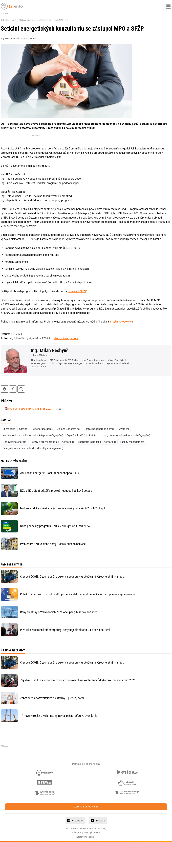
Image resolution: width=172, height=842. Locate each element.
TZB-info (4, 20)
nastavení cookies (86, 836)
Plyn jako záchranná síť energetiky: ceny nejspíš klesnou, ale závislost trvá (65, 630)
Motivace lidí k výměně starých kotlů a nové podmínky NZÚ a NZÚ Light (62, 508)
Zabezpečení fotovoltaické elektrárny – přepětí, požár (52, 698)
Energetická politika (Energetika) (97, 441)
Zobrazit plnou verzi (86, 806)
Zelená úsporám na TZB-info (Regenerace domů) (86, 429)
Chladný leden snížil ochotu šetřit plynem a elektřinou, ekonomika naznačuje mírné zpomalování (77, 594)
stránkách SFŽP (77, 291)
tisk (4, 389)
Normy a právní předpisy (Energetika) (52, 441)
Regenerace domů (42, 429)
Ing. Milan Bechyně (50, 350)
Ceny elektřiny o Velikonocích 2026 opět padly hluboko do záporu (59, 612)
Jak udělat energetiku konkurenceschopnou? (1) (49, 473)
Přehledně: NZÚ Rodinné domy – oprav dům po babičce (53, 544)
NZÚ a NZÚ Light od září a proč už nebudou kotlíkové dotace (56, 490)
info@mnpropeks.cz (121, 321)
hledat (21, 389)
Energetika (14, 20)
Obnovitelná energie (14, 441)
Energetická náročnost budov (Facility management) (33, 448)
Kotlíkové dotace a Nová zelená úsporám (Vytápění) (33, 435)
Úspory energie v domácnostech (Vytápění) (125, 435)
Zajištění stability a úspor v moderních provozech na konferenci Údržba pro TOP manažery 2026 (77, 680)
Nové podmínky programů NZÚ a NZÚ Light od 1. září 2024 (55, 526)
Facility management (132, 441)
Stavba (23, 429)
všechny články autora (66, 338)
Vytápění (124, 429)
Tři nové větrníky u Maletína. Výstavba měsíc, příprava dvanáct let (59, 715)
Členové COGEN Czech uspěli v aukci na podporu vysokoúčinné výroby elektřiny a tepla (72, 576)
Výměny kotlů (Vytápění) (81, 435)
